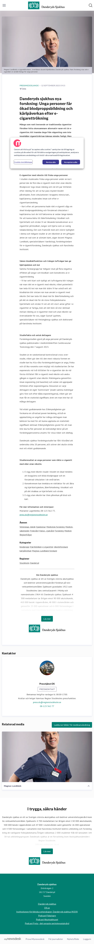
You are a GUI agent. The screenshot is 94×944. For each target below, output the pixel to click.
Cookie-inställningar (23, 162)
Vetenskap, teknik (27, 526)
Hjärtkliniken (36, 546)
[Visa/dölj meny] (4, 5)
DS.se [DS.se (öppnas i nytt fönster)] (47, 907)
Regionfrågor (26, 534)
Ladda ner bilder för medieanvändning (72, 725)
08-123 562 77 (47, 706)
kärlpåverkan (25, 550)
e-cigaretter (47, 546)
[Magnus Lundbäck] (47, 757)
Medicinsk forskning (55, 526)
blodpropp (24, 546)
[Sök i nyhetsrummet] (91, 5)
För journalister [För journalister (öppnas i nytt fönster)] (55, 939)
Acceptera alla (70, 162)
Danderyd (34, 563)
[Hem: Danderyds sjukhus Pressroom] (46, 5)
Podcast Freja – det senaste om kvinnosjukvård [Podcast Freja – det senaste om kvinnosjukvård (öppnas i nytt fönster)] (47, 923)
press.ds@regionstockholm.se (34, 514)
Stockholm (24, 563)
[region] (47, 153)
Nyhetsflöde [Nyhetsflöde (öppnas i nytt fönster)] (73, 939)
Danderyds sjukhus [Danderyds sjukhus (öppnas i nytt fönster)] (47, 904)
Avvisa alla (51, 162)
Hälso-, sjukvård (46, 530)
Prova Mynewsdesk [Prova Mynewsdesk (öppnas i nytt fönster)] (35, 939)
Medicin (68, 530)
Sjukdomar (41, 526)
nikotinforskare (61, 546)
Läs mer (47, 618)
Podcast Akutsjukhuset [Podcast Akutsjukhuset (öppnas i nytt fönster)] (47, 919)
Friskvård (34, 530)
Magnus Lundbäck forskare (44, 550)
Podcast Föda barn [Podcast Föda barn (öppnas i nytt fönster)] (47, 915)
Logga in (87, 939)
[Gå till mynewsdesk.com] (12, 939)
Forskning (59, 530)
